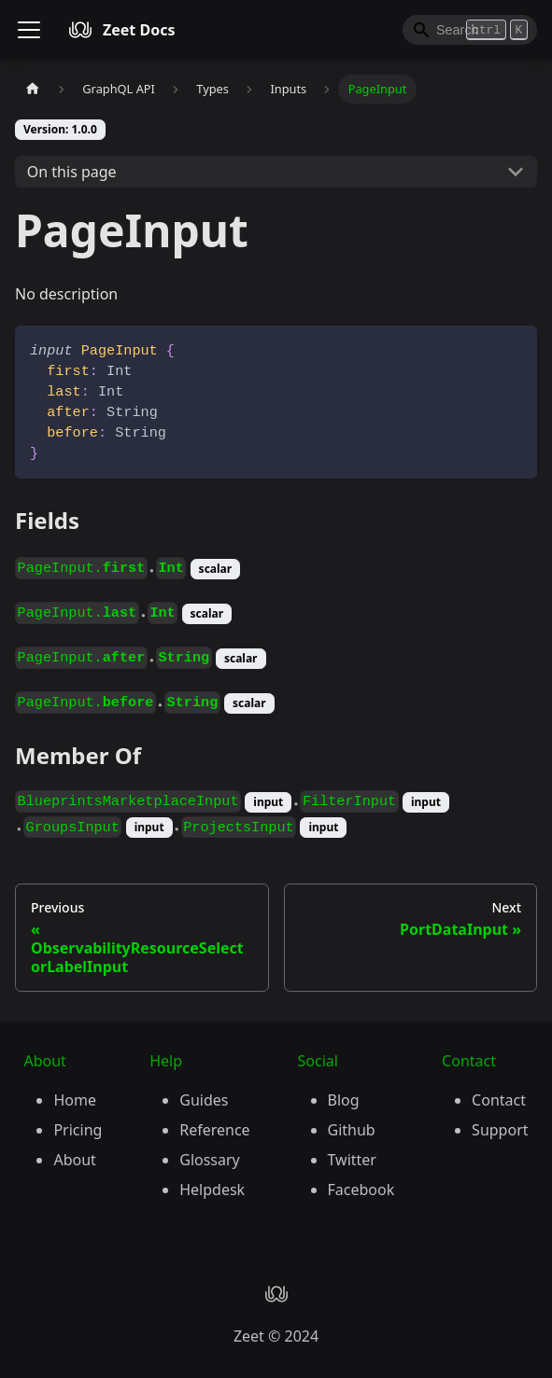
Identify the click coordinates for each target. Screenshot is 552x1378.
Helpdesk (212, 1189)
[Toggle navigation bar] (29, 30)
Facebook (361, 1189)
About (74, 1159)
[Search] (470, 30)
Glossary (209, 1159)
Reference (214, 1130)
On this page (72, 171)
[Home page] (32, 89)
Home (74, 1100)
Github (351, 1130)
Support (500, 1130)
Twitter (352, 1159)
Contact (499, 1100)
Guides (203, 1100)
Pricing (77, 1130)
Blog (344, 1100)
